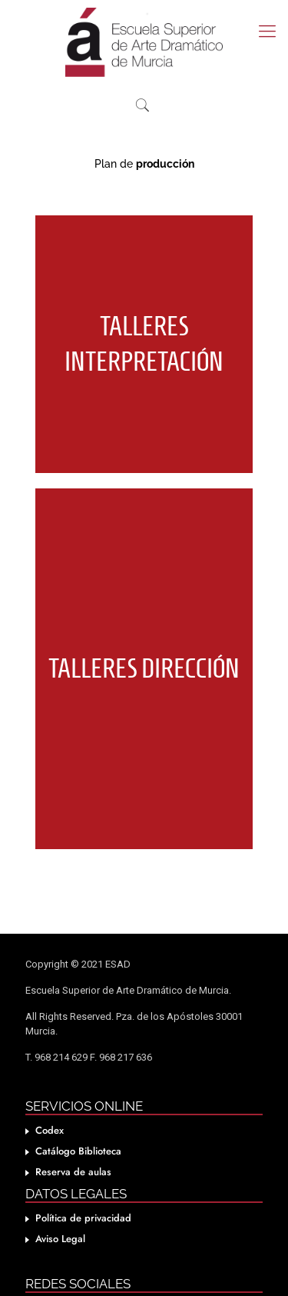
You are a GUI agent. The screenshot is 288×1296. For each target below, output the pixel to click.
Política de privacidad (83, 1195)
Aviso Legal (60, 1215)
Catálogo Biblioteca (78, 1128)
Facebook (56, 1284)
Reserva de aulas (73, 1148)
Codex (49, 1107)
